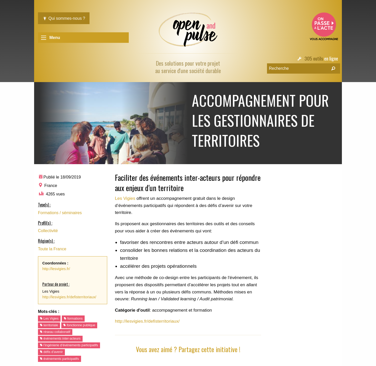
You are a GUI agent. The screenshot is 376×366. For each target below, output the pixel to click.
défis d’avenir (51, 352)
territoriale (49, 325)
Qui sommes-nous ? (63, 18)
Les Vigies (49, 318)
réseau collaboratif (55, 332)
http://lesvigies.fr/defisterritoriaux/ (69, 297)
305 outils (313, 58)
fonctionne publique (79, 325)
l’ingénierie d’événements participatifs (69, 345)
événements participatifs (59, 359)
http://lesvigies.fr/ (56, 269)
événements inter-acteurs (60, 338)
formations (73, 318)
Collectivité (48, 231)
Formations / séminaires (60, 213)
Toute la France (52, 249)
